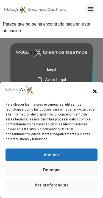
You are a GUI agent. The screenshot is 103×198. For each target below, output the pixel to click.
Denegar (51, 169)
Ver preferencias (51, 185)
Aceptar (51, 154)
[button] (95, 91)
